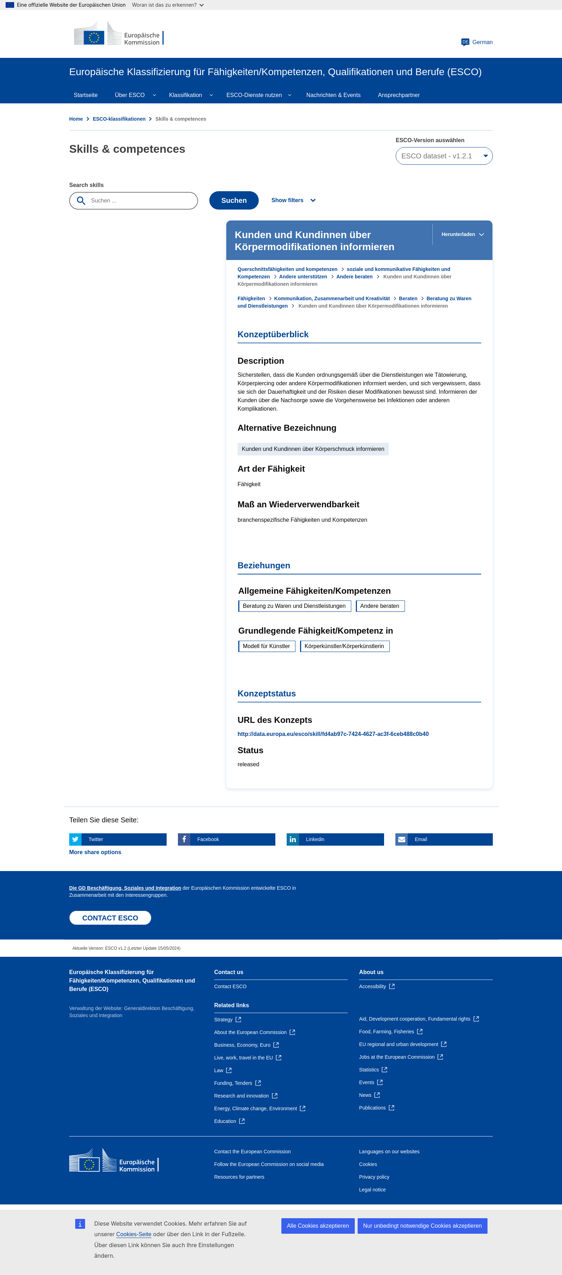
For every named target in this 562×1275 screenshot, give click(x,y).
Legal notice (372, 1189)
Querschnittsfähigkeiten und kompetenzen (287, 269)
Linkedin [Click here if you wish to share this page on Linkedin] (315, 839)
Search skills (86, 185)
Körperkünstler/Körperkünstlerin (344, 646)
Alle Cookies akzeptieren (318, 1226)
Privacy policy (374, 1177)
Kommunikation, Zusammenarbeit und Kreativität (332, 298)
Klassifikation (185, 95)
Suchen (234, 200)
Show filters (287, 200)
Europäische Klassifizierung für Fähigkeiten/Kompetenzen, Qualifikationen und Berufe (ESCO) (132, 980)
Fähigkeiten (251, 298)
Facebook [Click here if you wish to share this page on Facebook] (208, 839)
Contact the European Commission (252, 1151)
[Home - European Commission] (120, 34)
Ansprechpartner (399, 95)
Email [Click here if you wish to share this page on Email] (421, 839)
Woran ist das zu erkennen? (168, 5)
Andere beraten (354, 276)
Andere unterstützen (303, 276)
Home (76, 119)
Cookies (368, 1164)
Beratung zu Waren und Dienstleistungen (294, 606)
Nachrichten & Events (333, 95)
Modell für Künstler (266, 646)
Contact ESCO (230, 986)
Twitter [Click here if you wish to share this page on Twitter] (96, 839)
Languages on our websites (389, 1151)
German (477, 42)
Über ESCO (130, 95)
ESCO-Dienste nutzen (254, 95)
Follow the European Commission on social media (269, 1164)
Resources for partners (239, 1177)
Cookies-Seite (133, 1234)
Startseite (86, 95)
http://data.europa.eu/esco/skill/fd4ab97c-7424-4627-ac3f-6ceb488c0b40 (333, 734)
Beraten (408, 298)
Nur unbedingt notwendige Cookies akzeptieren (422, 1226)
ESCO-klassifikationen (119, 119)
